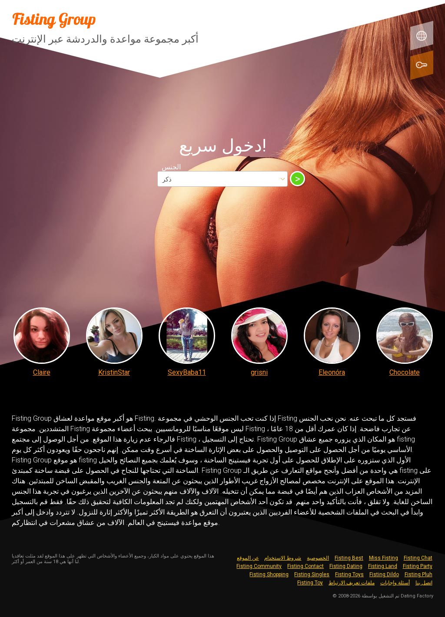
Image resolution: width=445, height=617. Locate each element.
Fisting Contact (305, 566)
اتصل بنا (423, 583)
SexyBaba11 (187, 372)
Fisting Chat (418, 558)
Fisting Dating (345, 566)
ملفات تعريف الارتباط (352, 583)
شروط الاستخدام (282, 558)
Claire (41, 372)
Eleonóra (332, 372)
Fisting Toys (349, 574)
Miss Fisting (383, 558)
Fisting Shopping (269, 574)
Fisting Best (349, 558)
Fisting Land (382, 566)
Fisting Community (259, 566)
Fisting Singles (311, 574)
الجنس (171, 167)
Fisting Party (417, 566)
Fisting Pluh (418, 574)
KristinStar (114, 372)
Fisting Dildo (384, 574)
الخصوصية (318, 558)
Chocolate (404, 372)
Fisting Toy (310, 583)
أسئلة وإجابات (395, 583)
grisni (259, 372)
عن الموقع (248, 558)
